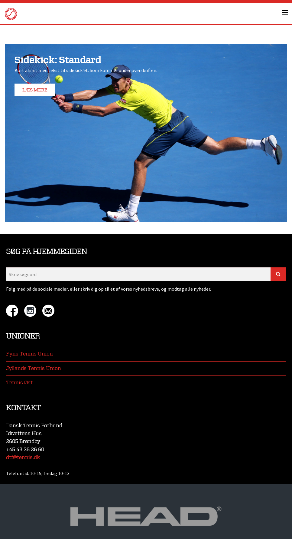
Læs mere (34, 90)
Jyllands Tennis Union (33, 368)
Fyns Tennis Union (29, 354)
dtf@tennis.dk (23, 457)
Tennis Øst (19, 382)
